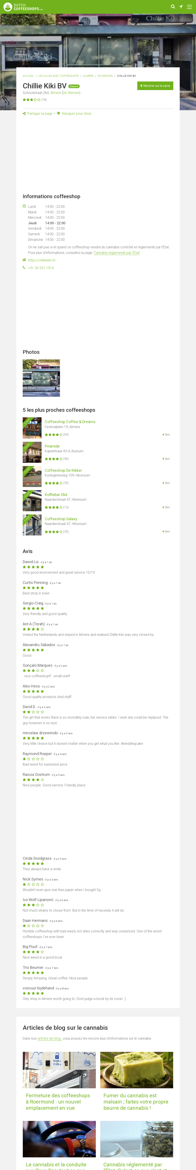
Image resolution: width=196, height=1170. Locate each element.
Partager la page (37, 114)
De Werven (105, 75)
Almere (88, 75)
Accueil (28, 75)
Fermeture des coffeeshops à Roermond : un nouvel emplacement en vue (58, 1102)
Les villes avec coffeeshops (58, 75)
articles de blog (49, 1038)
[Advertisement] (98, 156)
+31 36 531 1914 (41, 268)
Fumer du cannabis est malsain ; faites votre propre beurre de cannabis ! (135, 1102)
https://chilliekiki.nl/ (42, 260)
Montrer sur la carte (155, 85)
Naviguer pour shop (74, 114)
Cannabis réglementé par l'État (116, 253)
